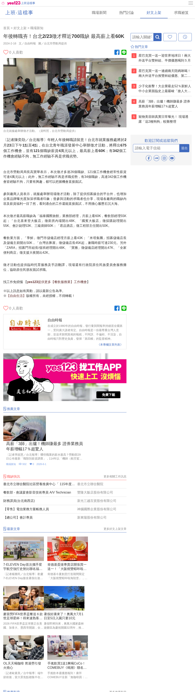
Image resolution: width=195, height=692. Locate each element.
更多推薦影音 (117, 617)
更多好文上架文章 (115, 503)
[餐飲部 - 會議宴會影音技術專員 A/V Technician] (64, 467)
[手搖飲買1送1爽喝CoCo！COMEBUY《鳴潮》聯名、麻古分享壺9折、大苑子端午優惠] (107, 583)
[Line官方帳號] (123, 53)
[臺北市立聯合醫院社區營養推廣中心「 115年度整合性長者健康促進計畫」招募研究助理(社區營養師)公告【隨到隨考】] (64, 458)
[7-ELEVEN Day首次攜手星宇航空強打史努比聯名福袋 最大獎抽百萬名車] (22, 534)
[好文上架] (153, 12)
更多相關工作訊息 (115, 451)
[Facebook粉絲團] (117, 53)
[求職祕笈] (181, 12)
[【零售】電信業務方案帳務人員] (64, 484)
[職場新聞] (98, 12)
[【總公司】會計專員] (64, 492)
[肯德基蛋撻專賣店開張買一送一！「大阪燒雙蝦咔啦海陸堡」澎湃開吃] (64, 534)
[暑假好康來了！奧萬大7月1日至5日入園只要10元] (22, 583)
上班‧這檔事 (19, 12)
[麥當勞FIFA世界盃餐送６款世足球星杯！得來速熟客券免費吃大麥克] (107, 534)
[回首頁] (10, 3)
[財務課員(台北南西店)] (64, 475)
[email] (156, 148)
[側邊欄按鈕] (191, 3)
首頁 (6, 28)
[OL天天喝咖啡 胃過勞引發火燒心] (64, 583)
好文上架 (20, 28)
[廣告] (64, 400)
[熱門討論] (126, 12)
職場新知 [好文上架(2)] (36, 28)
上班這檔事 (28, 3)
